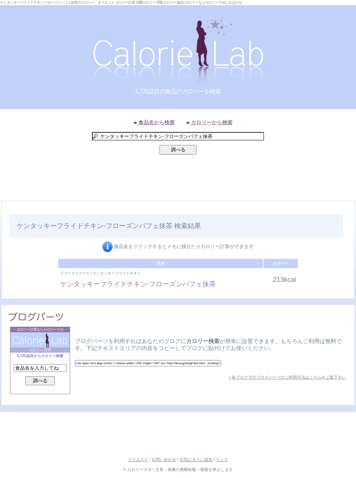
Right (348, 209)
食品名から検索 (154, 122)
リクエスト (138, 459)
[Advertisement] (178, 179)
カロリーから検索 (210, 122)
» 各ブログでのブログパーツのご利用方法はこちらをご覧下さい (287, 377)
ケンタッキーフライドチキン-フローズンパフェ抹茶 (138, 284)
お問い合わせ (164, 459)
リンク (222, 459)
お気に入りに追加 (196, 459)
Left (7, 209)
